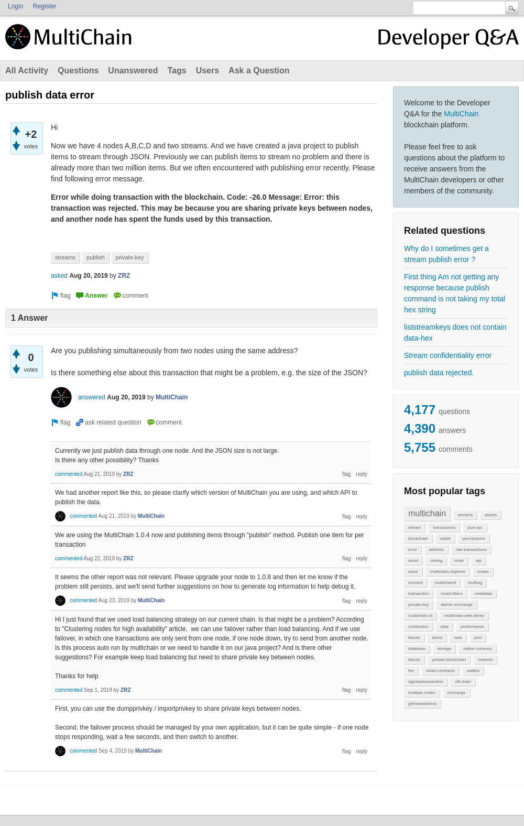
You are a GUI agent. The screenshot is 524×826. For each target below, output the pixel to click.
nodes (483, 571)
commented (68, 474)
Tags (176, 70)
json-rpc (474, 527)
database (416, 648)
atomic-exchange (457, 604)
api (479, 560)
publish (95, 257)
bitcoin (414, 659)
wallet (445, 538)
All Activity (26, 70)
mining (436, 560)
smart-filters (452, 593)
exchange (456, 692)
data (444, 626)
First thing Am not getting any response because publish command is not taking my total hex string (454, 293)
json (478, 637)
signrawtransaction (425, 681)
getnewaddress (422, 703)
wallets (473, 670)
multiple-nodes (421, 692)
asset (413, 560)
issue (413, 571)
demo (437, 637)
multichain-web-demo (464, 615)
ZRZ (124, 275)
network (485, 659)
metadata (483, 593)
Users (207, 70)
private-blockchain (449, 659)
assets (491, 515)
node (459, 560)
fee (411, 670)
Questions (78, 70)
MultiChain (461, 114)
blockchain (418, 538)
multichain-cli (420, 615)
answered (91, 397)
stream (414, 527)
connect (415, 582)
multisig (475, 582)
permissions (474, 538)
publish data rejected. (439, 372)
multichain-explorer (447, 571)
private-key (418, 604)
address (436, 549)
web (458, 637)
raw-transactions (471, 549)
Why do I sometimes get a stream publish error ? (446, 254)
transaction (418, 593)
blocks (414, 637)
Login (15, 6)
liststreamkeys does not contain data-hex (455, 332)
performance (472, 626)
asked (59, 275)
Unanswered (133, 70)
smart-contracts (440, 670)
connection (418, 626)
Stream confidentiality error (448, 355)
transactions (444, 527)
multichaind (445, 582)
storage (445, 648)
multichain (427, 513)
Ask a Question (258, 70)
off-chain (463, 681)
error (412, 549)
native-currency (477, 648)
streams (465, 515)
